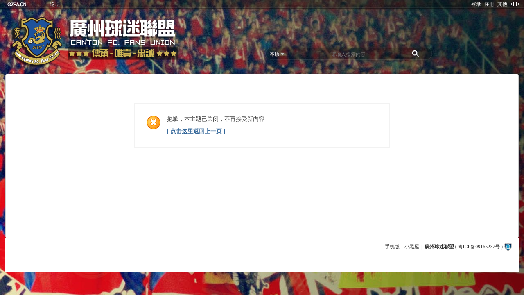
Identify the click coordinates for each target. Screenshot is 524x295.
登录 (476, 4)
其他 (502, 4)
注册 (489, 4)
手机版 (392, 247)
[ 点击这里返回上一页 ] (196, 131)
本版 (275, 54)
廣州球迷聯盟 (439, 247)
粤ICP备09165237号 (479, 247)
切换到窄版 (515, 3)
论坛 (55, 4)
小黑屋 (411, 247)
